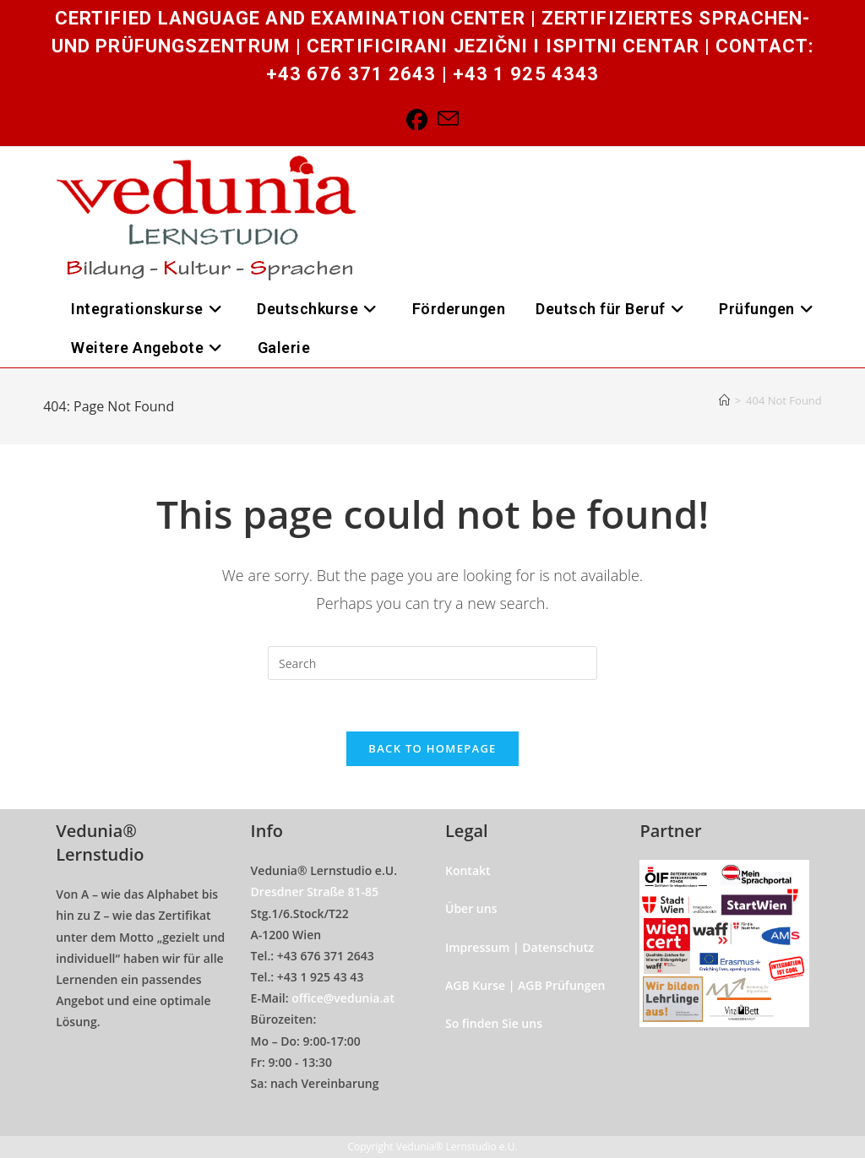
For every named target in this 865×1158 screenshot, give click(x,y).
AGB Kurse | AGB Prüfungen (525, 985)
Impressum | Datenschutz (519, 947)
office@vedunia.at (342, 998)
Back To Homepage (432, 748)
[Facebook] (416, 120)
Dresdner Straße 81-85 (315, 891)
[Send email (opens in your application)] (448, 120)
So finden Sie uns (493, 1023)
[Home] (724, 400)
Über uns (471, 908)
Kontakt (468, 870)
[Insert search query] (432, 663)
